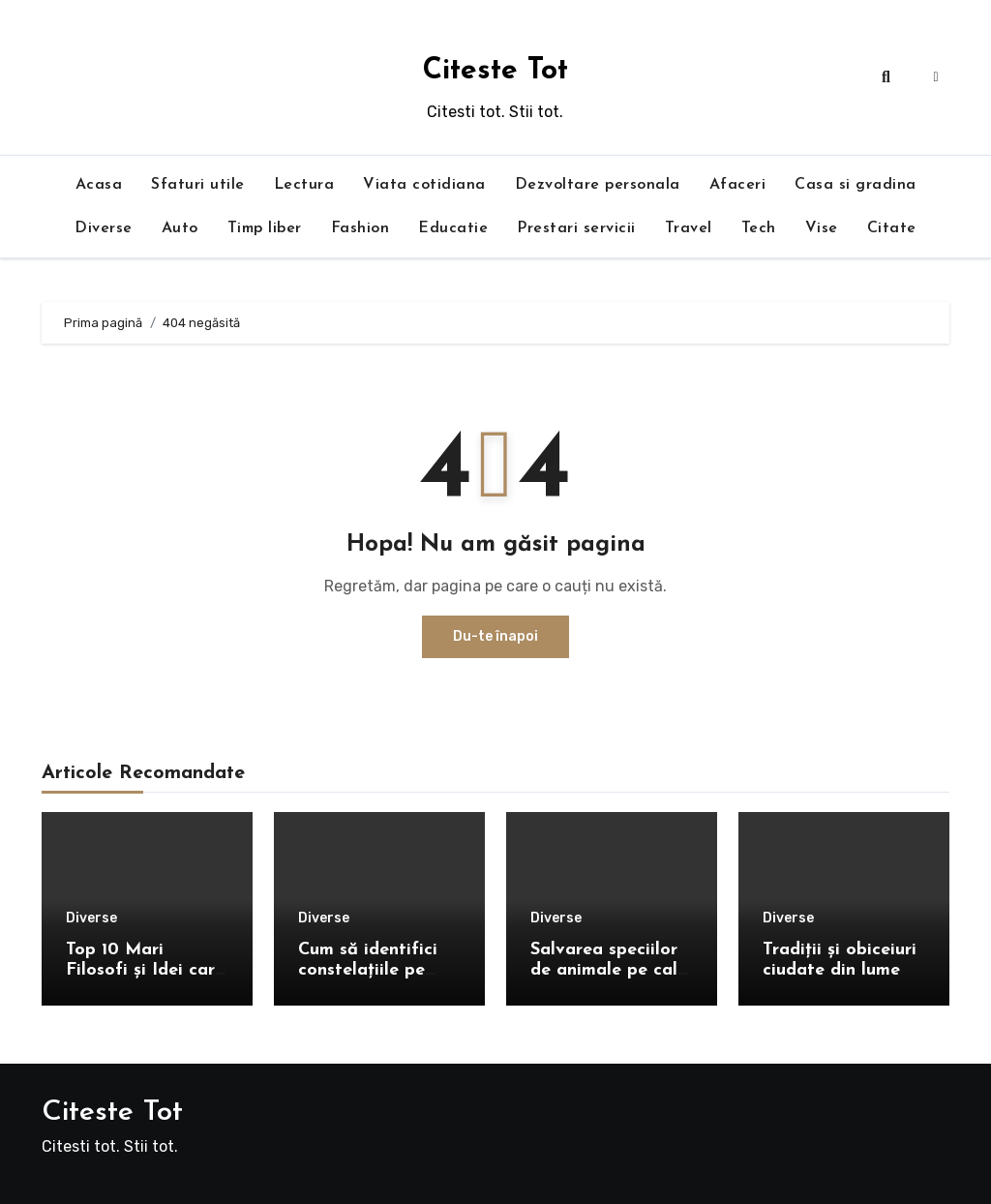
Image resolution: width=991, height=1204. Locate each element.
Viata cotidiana (424, 185)
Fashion (360, 228)
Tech (758, 228)
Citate (891, 228)
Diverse (104, 228)
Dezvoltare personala (597, 185)
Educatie (453, 228)
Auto (180, 228)
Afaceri (737, 185)
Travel (688, 228)
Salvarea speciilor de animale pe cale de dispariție (608, 971)
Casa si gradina (855, 185)
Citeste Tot (495, 71)
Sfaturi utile (198, 185)
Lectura (304, 185)
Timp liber (264, 228)
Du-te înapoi (495, 636)
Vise (821, 228)
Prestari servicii (576, 228)
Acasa (99, 185)
